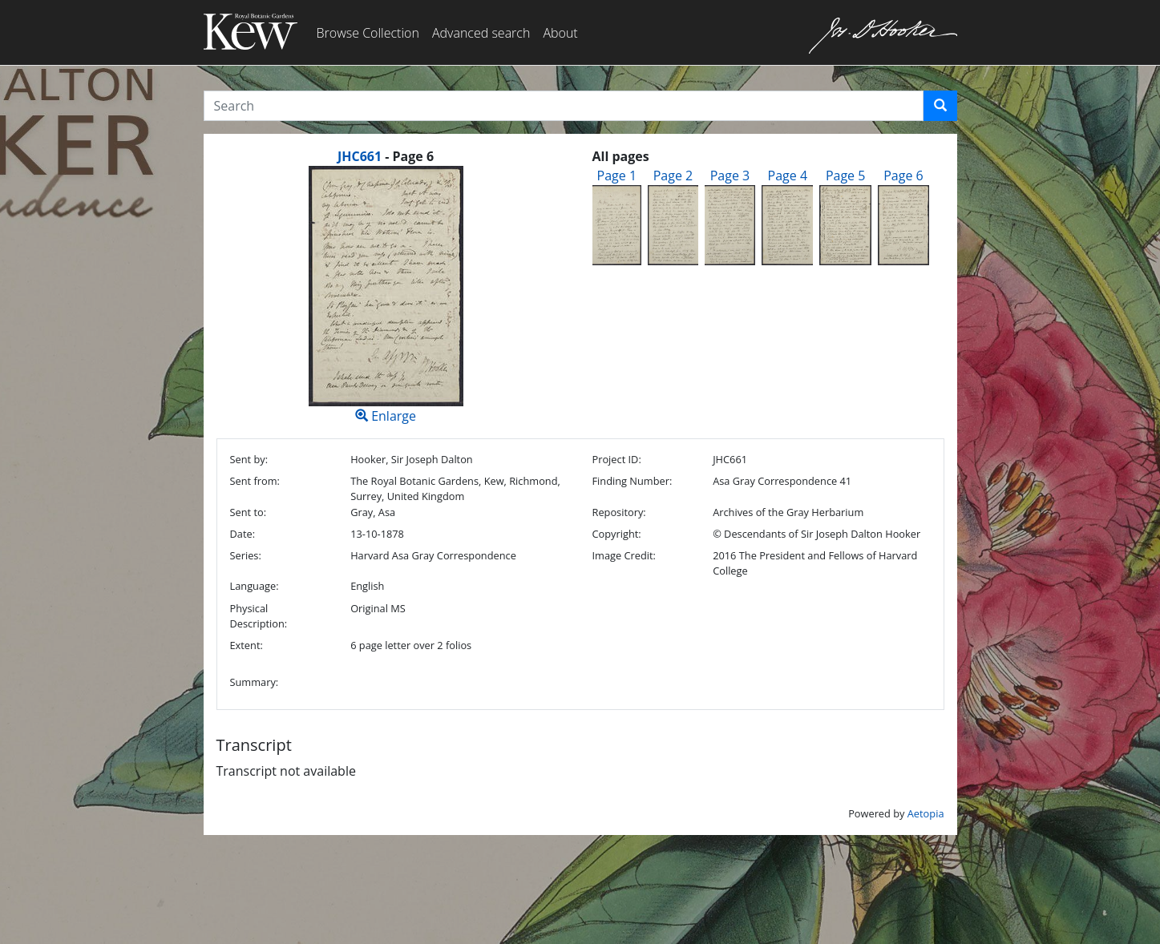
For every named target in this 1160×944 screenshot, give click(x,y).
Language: (254, 586)
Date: (243, 533)
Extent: (246, 645)
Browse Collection (368, 33)
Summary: (254, 682)
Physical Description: (259, 616)
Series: (245, 555)
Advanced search (481, 33)
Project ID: (616, 459)
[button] (940, 106)
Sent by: (249, 459)
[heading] (385, 156)
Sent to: (248, 512)
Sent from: (255, 481)
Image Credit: (623, 555)
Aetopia (925, 813)
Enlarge (386, 295)
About (560, 33)
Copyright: (616, 533)
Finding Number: (632, 481)
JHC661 (359, 156)
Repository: (618, 512)
